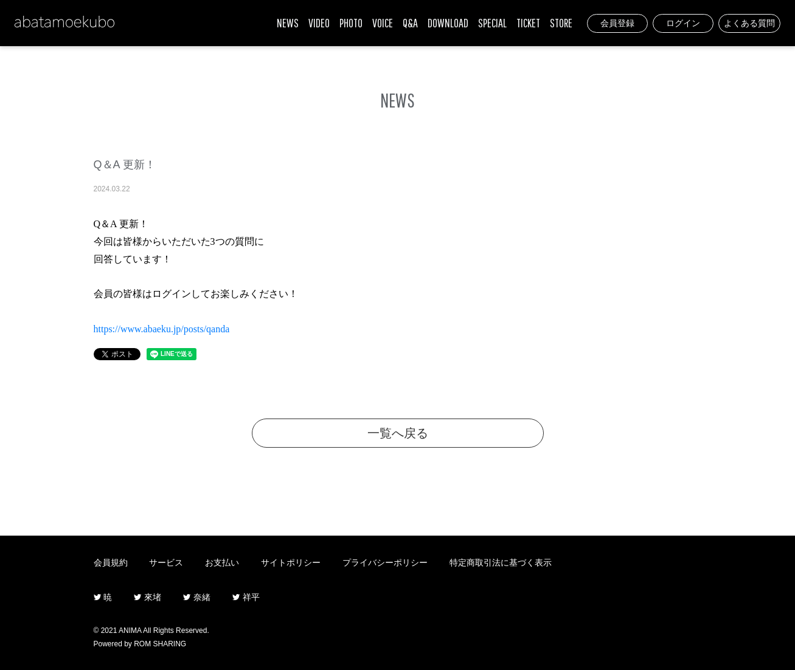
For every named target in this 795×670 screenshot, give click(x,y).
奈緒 (196, 597)
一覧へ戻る (397, 433)
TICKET (528, 23)
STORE (561, 23)
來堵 (147, 597)
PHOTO (351, 23)
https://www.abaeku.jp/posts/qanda (162, 329)
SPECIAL (492, 23)
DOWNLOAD (448, 23)
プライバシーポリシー (385, 562)
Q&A (410, 23)
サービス (166, 562)
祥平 (246, 597)
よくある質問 (749, 23)
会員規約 (111, 562)
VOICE (382, 23)
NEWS (288, 23)
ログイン (683, 23)
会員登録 (617, 23)
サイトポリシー (291, 562)
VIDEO (319, 23)
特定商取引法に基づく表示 (501, 562)
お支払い (222, 562)
